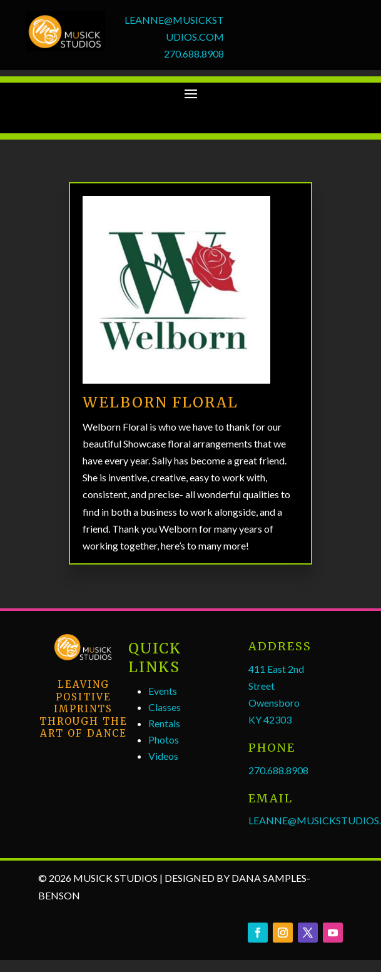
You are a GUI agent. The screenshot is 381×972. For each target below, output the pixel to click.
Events (162, 691)
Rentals (164, 723)
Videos (163, 756)
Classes (164, 707)
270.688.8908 (194, 53)
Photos (163, 739)
